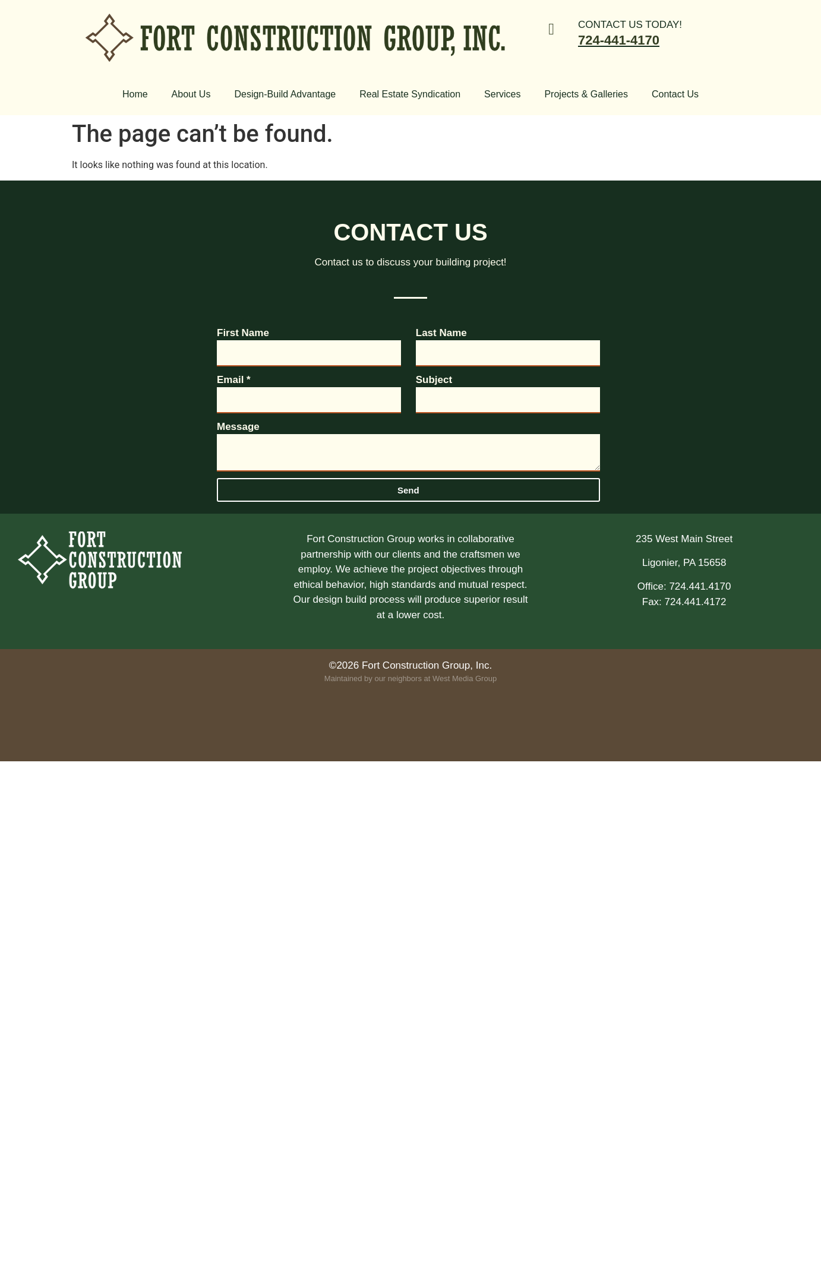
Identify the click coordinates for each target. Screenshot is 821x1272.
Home (135, 94)
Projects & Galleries (586, 94)
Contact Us (675, 94)
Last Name (441, 332)
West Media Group (464, 678)
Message (238, 426)
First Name (243, 332)
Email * (234, 379)
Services (502, 94)
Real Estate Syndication (409, 94)
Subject (434, 379)
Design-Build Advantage (285, 94)
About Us (191, 94)
